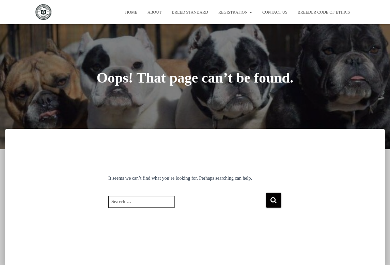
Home (131, 12)
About (154, 12)
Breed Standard (190, 12)
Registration (235, 12)
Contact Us (274, 12)
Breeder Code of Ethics (324, 12)
